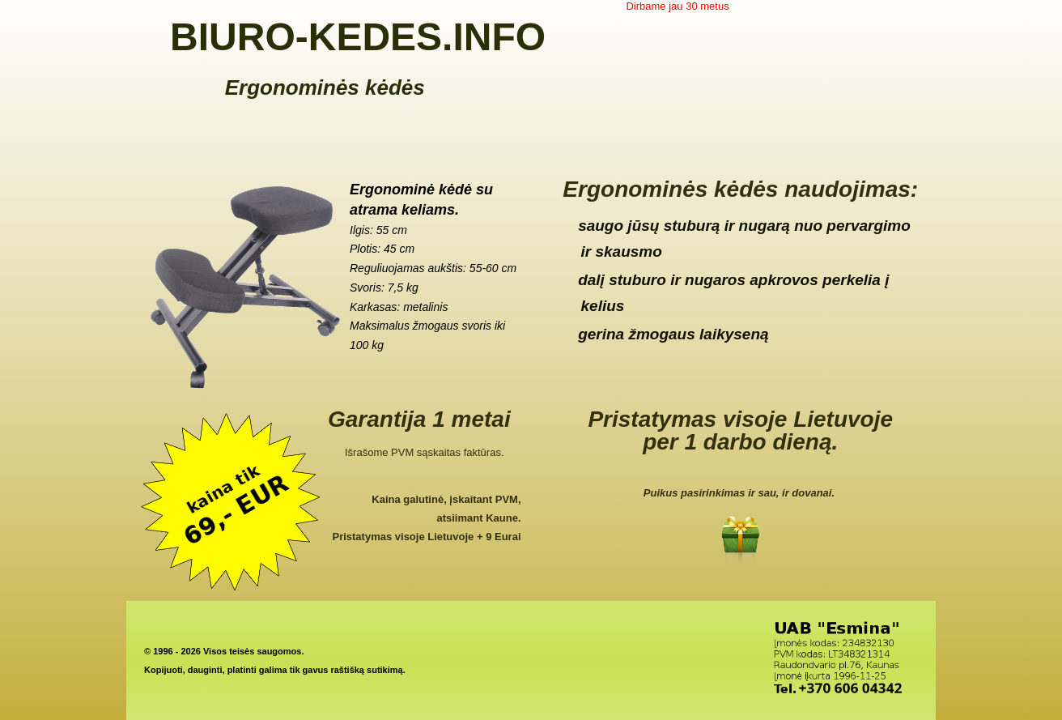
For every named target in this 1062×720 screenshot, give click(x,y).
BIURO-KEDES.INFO (358, 36)
